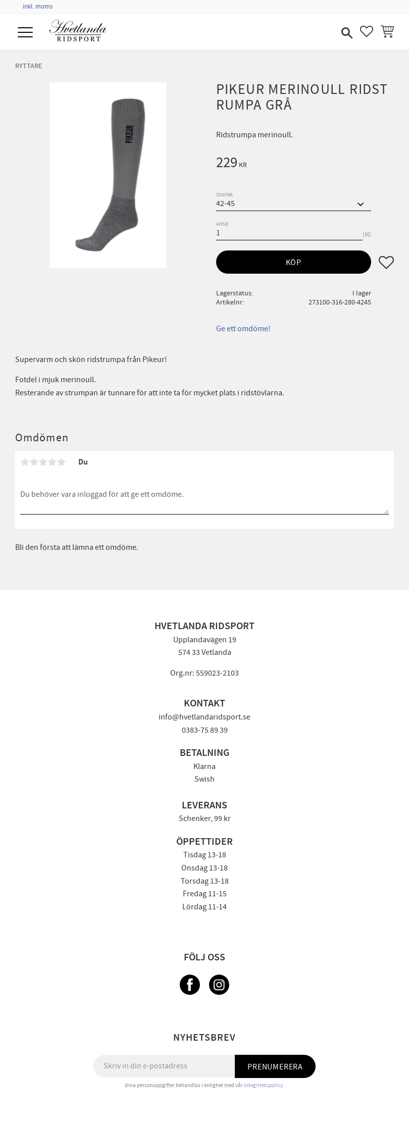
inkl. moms (38, 7)
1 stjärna (24, 462)
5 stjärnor (61, 462)
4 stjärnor (52, 462)
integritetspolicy (263, 1085)
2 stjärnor (33, 462)
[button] (26, 33)
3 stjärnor (42, 462)
